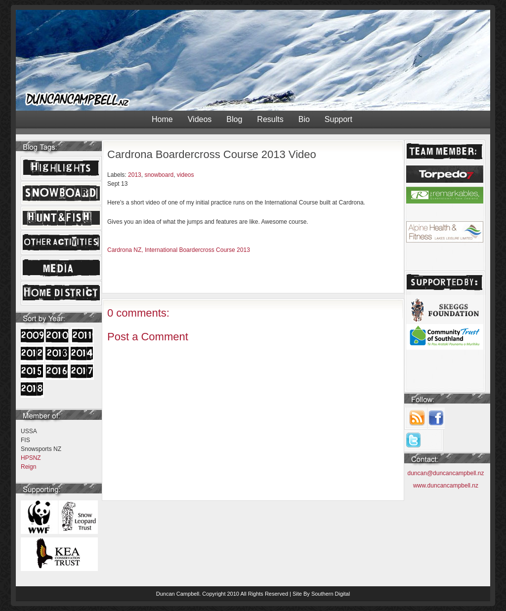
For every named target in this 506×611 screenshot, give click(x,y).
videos (185, 174)
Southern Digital (330, 594)
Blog (234, 119)
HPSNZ (31, 457)
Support (338, 119)
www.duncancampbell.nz (445, 485)
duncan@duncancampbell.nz (446, 473)
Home (162, 119)
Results (270, 119)
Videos (200, 119)
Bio (304, 119)
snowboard (158, 174)
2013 (134, 174)
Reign (28, 466)
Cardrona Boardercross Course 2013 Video (211, 154)
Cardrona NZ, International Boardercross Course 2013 (178, 249)
